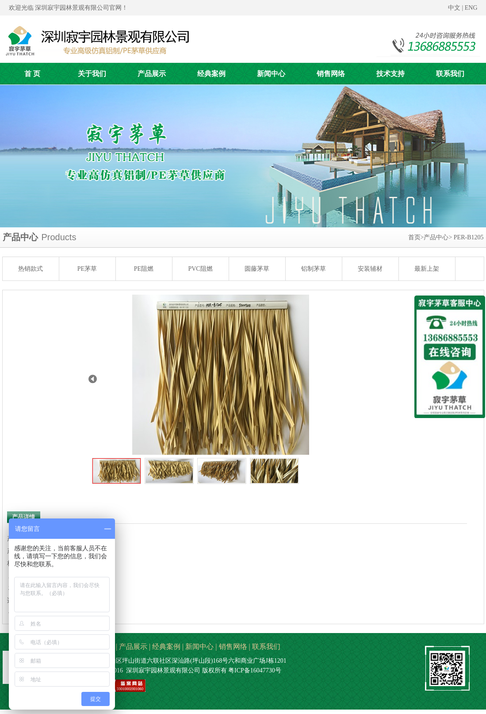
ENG (471, 7)
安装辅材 (370, 268)
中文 (454, 7)
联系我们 (266, 646)
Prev (92, 379)
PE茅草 (87, 268)
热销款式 (30, 268)
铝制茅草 (313, 268)
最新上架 (426, 268)
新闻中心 (199, 646)
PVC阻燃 (200, 268)
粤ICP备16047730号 (254, 670)
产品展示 (133, 646)
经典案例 (166, 646)
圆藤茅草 (257, 268)
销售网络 (233, 646)
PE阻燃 (143, 268)
